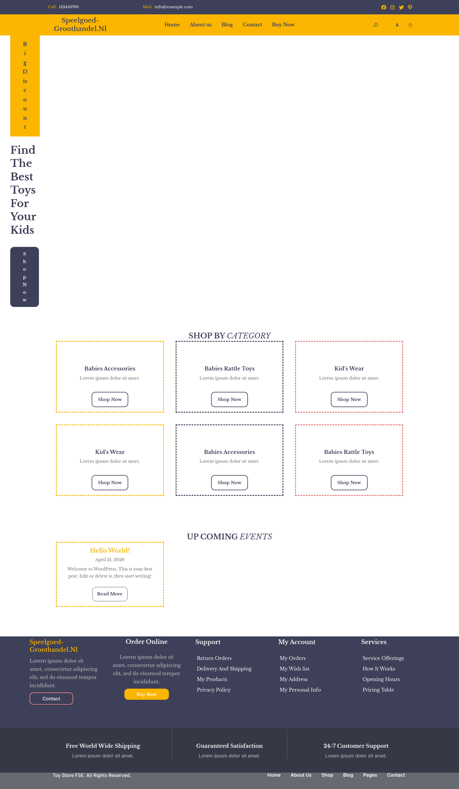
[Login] (397, 24)
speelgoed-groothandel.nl (80, 24)
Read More (112, 595)
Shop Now (25, 277)
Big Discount (25, 86)
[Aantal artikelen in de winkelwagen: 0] (410, 25)
